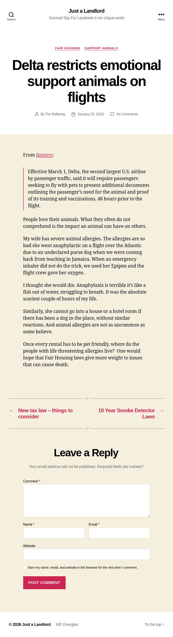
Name (29, 524)
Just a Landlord (87, 11)
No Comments (127, 114)
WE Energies (67, 624)
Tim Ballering (55, 114)
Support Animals (101, 48)
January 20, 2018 (90, 114)
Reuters (44, 155)
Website (29, 546)
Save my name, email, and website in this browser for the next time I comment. (83, 567)
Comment (31, 481)
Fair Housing (67, 48)
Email (94, 524)
